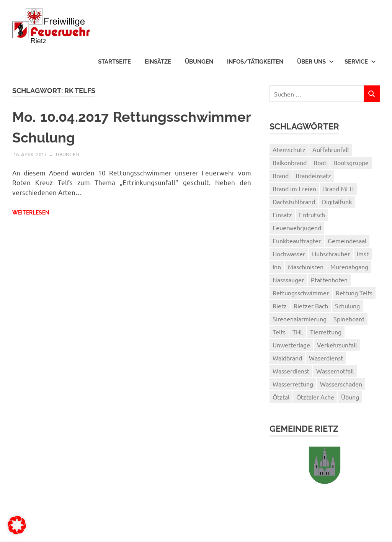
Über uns (315, 61)
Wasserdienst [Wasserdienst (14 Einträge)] (291, 371)
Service (360, 61)
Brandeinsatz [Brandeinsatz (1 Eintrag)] (313, 175)
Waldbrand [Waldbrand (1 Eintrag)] (287, 358)
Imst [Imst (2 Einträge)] (363, 253)
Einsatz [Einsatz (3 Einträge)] (282, 214)
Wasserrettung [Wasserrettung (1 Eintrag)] (293, 384)
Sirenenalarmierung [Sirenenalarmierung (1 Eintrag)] (300, 319)
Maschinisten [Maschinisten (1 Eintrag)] (305, 266)
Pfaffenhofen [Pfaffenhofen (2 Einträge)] (329, 279)
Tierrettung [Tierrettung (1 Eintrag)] (325, 332)
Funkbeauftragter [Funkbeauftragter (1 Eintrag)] (297, 240)
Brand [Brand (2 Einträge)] (281, 175)
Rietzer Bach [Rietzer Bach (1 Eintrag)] (311, 305)
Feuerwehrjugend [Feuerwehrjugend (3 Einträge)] (297, 227)
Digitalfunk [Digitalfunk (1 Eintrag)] (337, 201)
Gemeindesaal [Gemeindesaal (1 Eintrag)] (347, 240)
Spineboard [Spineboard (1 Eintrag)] (348, 319)
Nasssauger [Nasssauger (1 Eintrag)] (288, 279)
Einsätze (158, 61)
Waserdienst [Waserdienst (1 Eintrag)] (326, 358)
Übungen (199, 61)
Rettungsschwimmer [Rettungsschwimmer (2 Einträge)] (301, 292)
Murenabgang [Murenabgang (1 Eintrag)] (349, 266)
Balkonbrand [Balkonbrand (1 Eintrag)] (290, 162)
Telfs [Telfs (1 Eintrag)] (279, 332)
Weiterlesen (30, 213)
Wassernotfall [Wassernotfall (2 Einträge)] (335, 371)
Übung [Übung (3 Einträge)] (350, 397)
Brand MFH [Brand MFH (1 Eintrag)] (338, 188)
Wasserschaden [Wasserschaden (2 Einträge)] (341, 384)
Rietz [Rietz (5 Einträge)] (280, 305)
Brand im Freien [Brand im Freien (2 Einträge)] (294, 188)
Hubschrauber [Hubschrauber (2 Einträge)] (331, 253)
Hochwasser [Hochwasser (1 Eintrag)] (289, 253)
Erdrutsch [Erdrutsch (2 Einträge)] (312, 214)
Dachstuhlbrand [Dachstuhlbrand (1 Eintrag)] (294, 201)
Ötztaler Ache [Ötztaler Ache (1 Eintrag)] (315, 397)
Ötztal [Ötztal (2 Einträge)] (281, 397)
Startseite (114, 61)
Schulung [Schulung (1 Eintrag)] (347, 305)
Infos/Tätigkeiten (255, 61)
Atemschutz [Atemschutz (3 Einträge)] (289, 149)
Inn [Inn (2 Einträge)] (277, 266)
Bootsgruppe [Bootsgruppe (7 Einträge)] (351, 162)
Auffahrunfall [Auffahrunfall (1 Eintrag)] (330, 149)
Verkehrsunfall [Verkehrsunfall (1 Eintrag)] (337, 345)
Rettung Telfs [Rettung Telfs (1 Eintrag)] (354, 292)
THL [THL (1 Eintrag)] (297, 332)
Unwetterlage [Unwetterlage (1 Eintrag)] (291, 345)
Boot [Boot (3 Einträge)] (320, 162)
